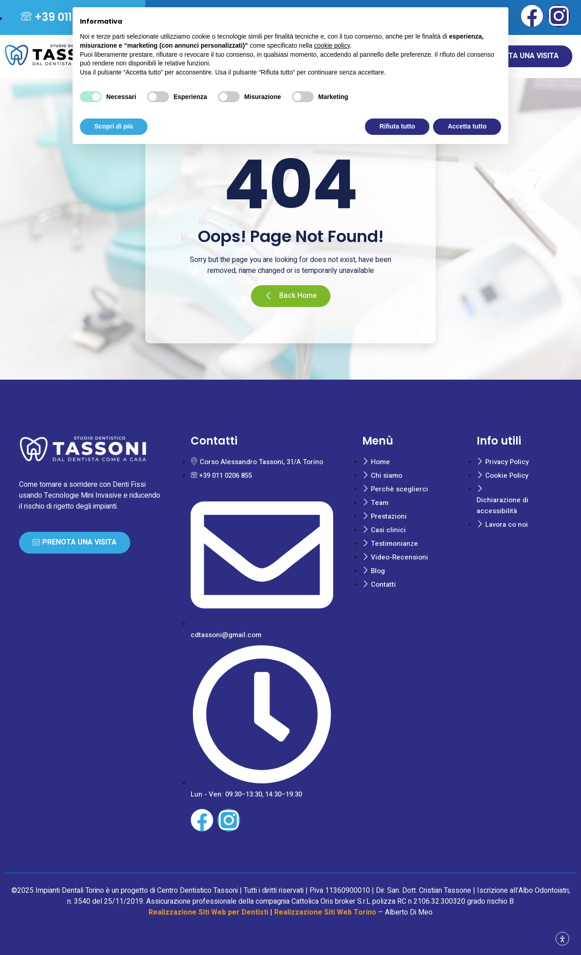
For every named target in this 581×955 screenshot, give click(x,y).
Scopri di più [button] (113, 126)
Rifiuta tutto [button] (397, 126)
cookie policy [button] (332, 45)
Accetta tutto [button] (467, 126)
